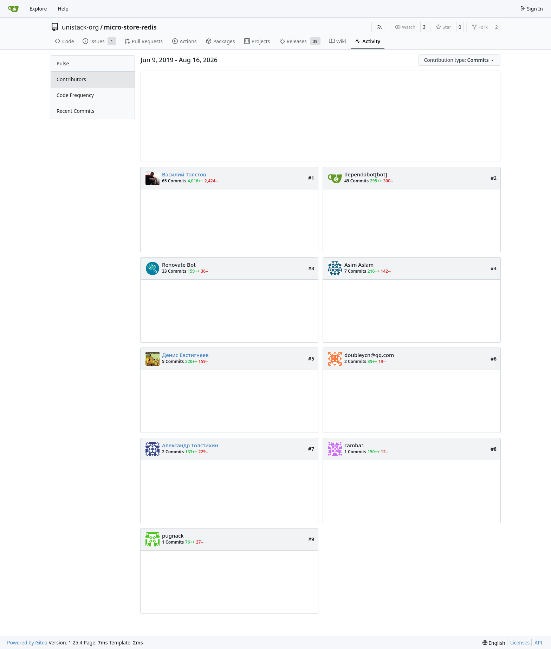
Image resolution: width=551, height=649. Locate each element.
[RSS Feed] (379, 27)
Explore (38, 8)
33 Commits (174, 271)
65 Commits (174, 181)
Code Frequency (75, 95)
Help (63, 8)
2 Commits (355, 361)
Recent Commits (75, 111)
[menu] (460, 60)
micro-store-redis (130, 27)
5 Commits (173, 361)
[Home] (13, 8)
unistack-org (80, 27)
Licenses (520, 642)
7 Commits (355, 271)
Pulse (63, 63)
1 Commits (355, 452)
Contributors (71, 79)
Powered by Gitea (27, 642)
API (538, 642)
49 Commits (356, 181)
